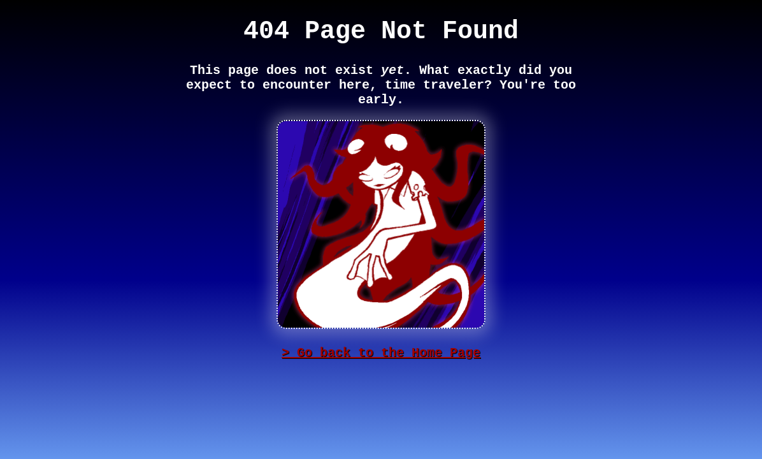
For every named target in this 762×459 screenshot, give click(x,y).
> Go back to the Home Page (381, 353)
